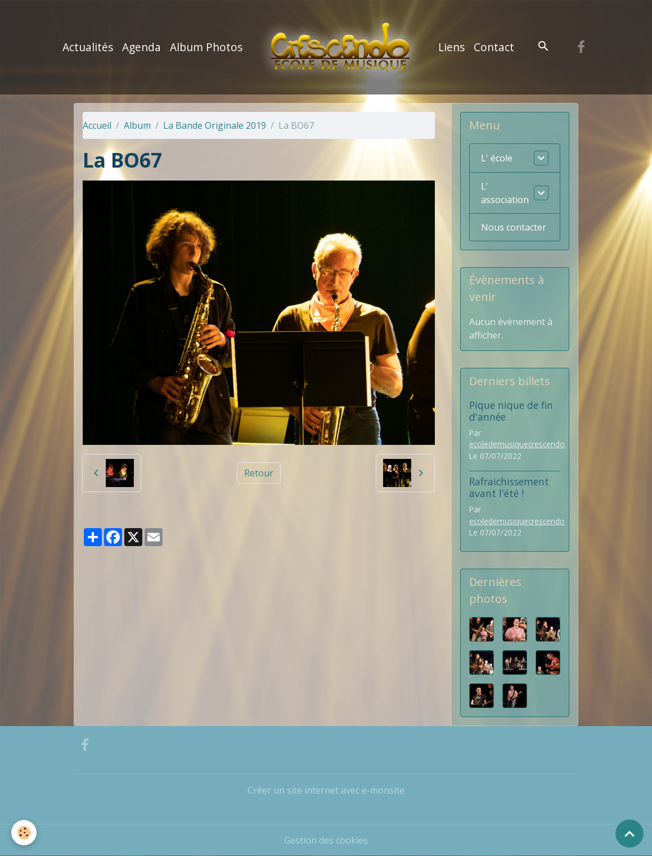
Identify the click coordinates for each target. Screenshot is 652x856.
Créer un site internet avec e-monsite (326, 790)
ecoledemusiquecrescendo (517, 444)
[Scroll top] (629, 833)
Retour (258, 473)
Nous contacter (513, 227)
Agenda (141, 47)
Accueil (97, 125)
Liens (451, 47)
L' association (505, 193)
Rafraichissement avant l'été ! (509, 487)
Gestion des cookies (326, 840)
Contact (494, 47)
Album (137, 125)
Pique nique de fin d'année (511, 411)
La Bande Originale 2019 (214, 125)
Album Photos (206, 47)
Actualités (87, 47)
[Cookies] (24, 832)
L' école (496, 158)
